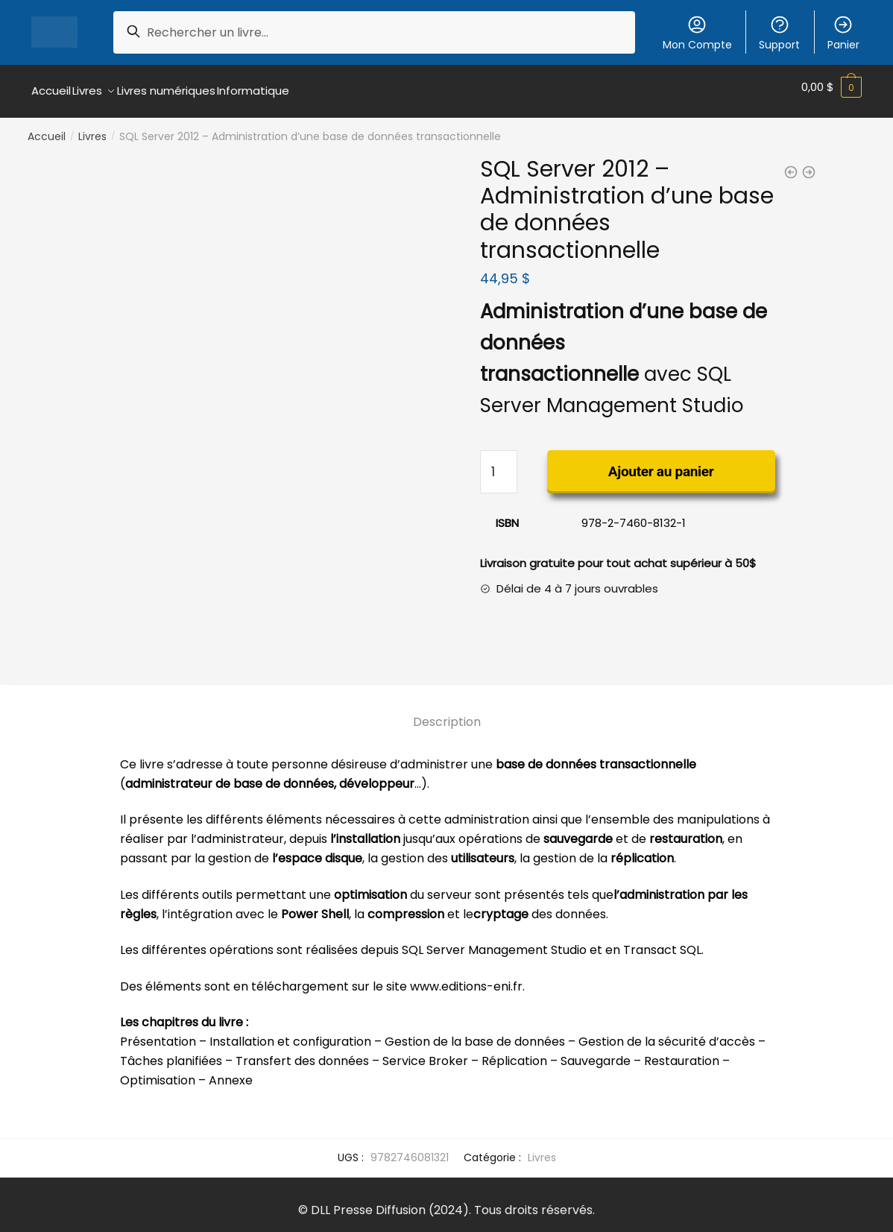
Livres (92, 128)
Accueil (47, 128)
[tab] (447, 700)
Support (779, 33)
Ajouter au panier (661, 463)
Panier (843, 33)
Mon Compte (697, 33)
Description (447, 712)
